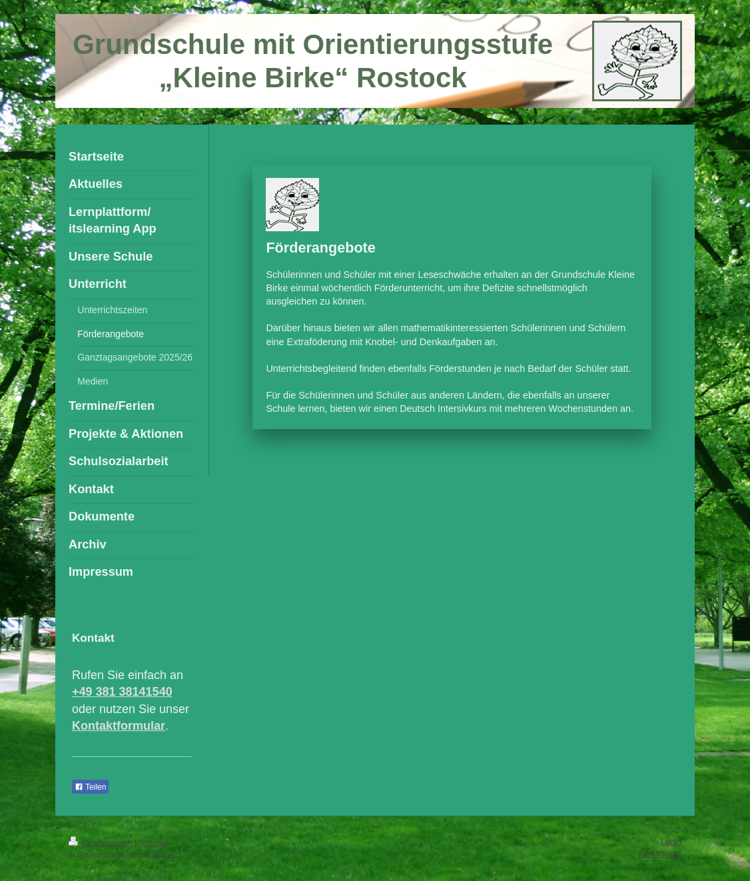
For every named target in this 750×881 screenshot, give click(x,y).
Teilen (90, 787)
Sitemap (154, 843)
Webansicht (659, 853)
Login (671, 841)
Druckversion (101, 843)
